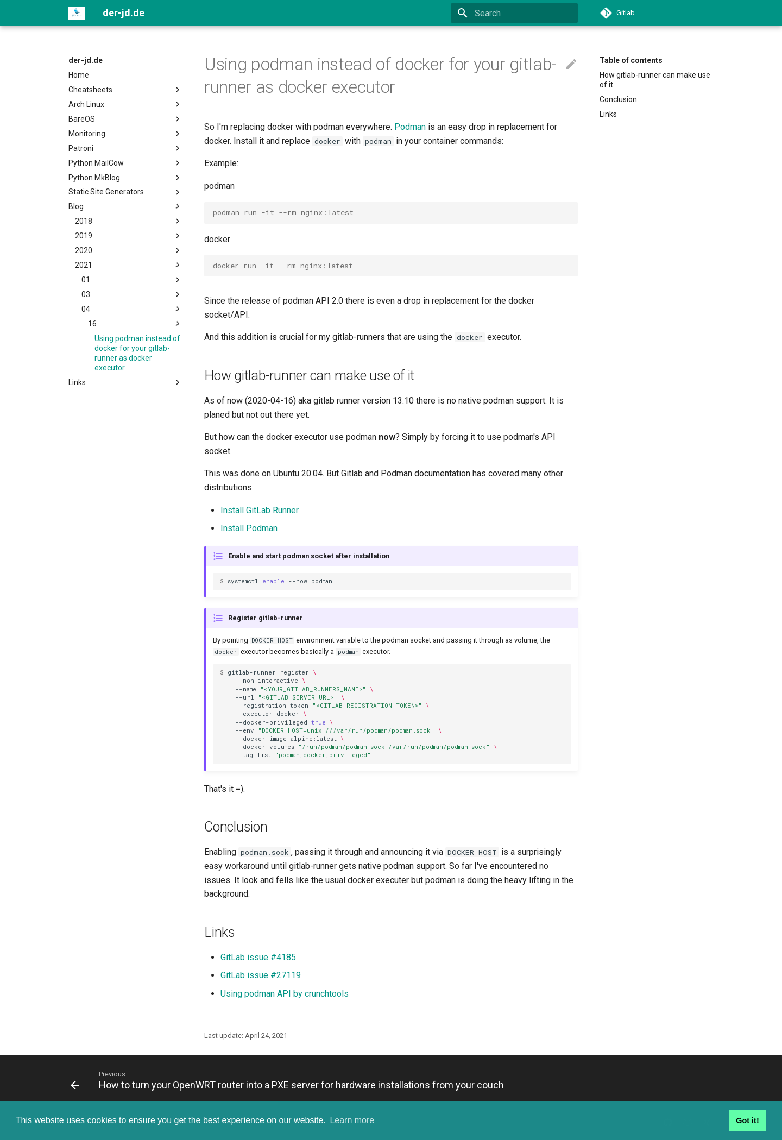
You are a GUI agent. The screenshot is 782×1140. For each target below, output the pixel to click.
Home (78, 75)
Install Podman (249, 528)
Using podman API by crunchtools (284, 993)
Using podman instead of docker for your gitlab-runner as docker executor (137, 353)
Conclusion (618, 99)
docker (217, 239)
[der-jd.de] (77, 13)
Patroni (125, 148)
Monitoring (125, 133)
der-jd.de (85, 60)
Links (125, 382)
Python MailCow (125, 163)
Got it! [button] (747, 1120)
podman (219, 186)
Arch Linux (125, 104)
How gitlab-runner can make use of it (655, 80)
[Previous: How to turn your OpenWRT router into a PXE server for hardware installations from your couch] (289, 1080)
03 (131, 294)
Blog (125, 206)
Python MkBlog (125, 177)
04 (131, 309)
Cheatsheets (125, 90)
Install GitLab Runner (259, 510)
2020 (128, 250)
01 (131, 280)
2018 (128, 221)
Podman (410, 127)
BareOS (125, 119)
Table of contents (631, 60)
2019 (128, 236)
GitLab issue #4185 (258, 957)
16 (135, 324)
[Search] (514, 13)
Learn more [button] (352, 1120)
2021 (128, 265)
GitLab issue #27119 (260, 975)
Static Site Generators (125, 192)
